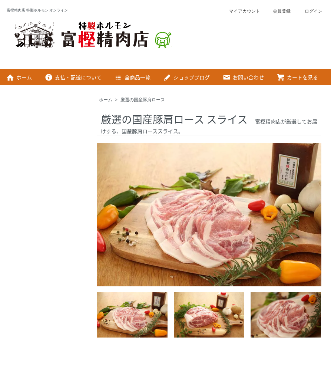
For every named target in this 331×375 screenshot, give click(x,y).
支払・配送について (73, 77)
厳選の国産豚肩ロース (142, 99)
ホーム (19, 77)
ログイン (309, 11)
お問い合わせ (243, 77)
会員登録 (278, 11)
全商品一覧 (132, 77)
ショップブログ (186, 77)
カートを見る (297, 77)
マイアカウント (240, 11)
